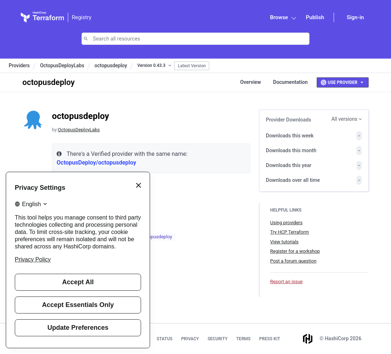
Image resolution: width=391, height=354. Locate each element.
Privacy (190, 338)
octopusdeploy (111, 65)
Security (217, 338)
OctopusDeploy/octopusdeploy (96, 162)
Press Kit (269, 338)
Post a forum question (293, 261)
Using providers (286, 222)
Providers (19, 65)
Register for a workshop (295, 251)
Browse (279, 17)
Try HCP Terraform (289, 232)
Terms (243, 338)
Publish (315, 17)
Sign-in (355, 17)
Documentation (290, 82)
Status (164, 338)
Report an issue (286, 281)
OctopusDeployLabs (62, 65)
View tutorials (284, 241)
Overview (250, 82)
